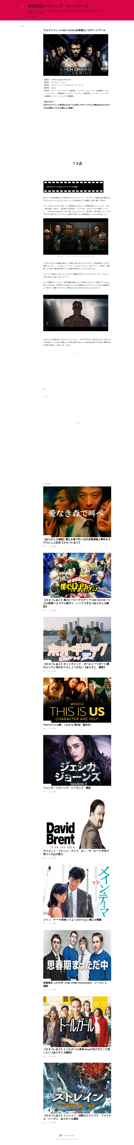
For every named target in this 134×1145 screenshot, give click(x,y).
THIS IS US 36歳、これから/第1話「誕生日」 (68, 724)
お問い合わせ (64, 16)
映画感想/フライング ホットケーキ (58, 6)
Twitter (40, 16)
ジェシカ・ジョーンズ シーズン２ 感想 (67, 788)
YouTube (32, 16)
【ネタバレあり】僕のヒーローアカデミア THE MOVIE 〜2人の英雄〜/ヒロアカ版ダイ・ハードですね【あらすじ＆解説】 (76, 603)
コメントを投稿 (51, 546)
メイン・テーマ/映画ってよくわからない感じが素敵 (72, 919)
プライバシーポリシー (51, 16)
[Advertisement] (77, 135)
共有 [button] (22, 26)
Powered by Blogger (67, 1135)
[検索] (111, 6)
